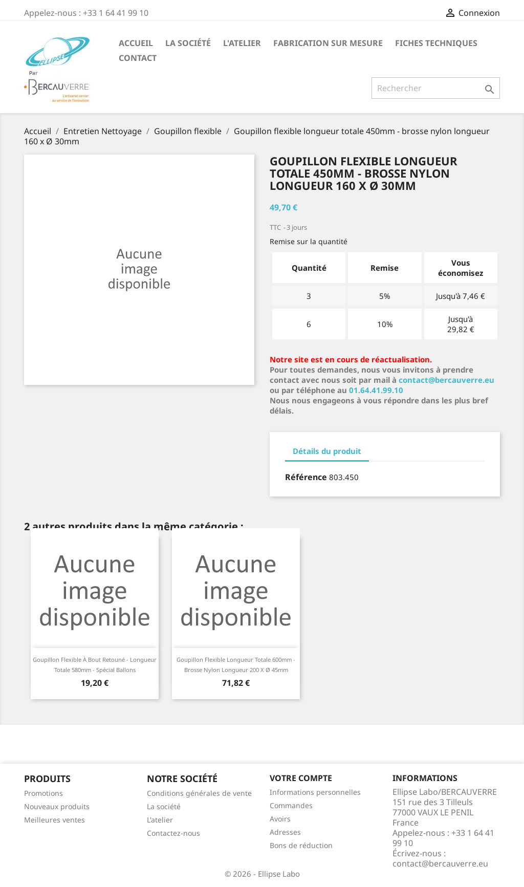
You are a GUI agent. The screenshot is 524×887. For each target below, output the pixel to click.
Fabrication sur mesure (328, 43)
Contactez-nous (173, 833)
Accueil (136, 43)
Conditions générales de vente (199, 793)
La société (188, 43)
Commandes (291, 805)
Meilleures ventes (54, 820)
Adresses (285, 832)
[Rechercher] (436, 88)
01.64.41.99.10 (376, 390)
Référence (306, 477)
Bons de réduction (301, 845)
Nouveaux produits (57, 806)
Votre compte (301, 778)
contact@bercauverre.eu (446, 380)
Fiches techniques (436, 43)
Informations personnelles (315, 792)
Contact (138, 57)
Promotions (43, 793)
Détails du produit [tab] (327, 451)
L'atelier (242, 43)
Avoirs (280, 819)
